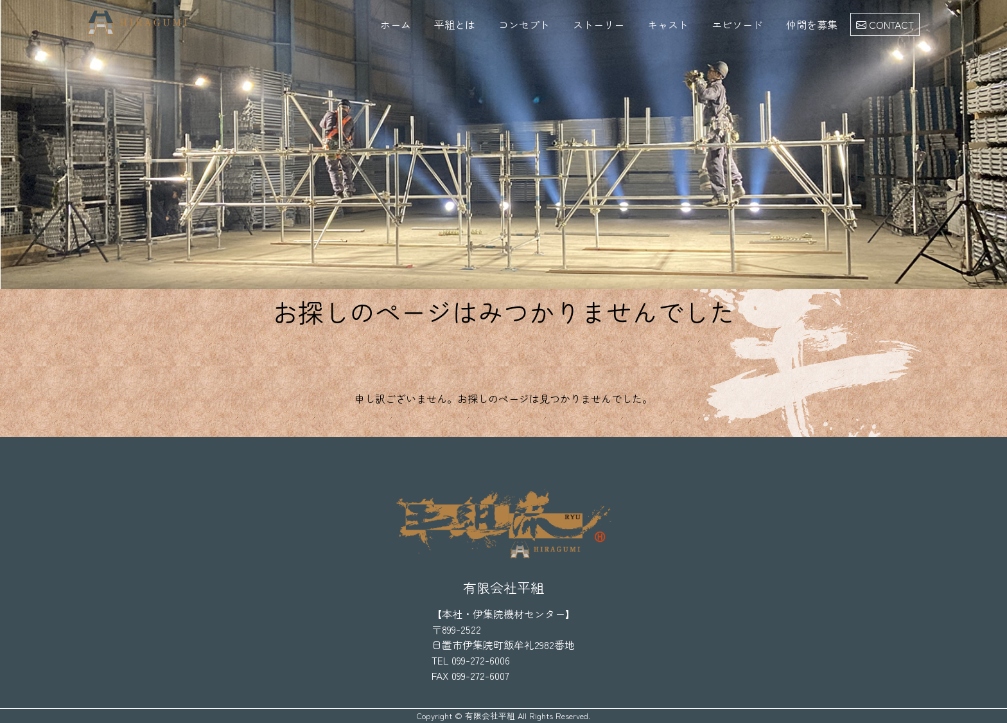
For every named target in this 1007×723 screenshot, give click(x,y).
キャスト (667, 24)
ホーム (395, 24)
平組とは (454, 24)
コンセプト (524, 24)
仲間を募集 (811, 24)
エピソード (737, 24)
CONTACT (885, 24)
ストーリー (598, 24)
